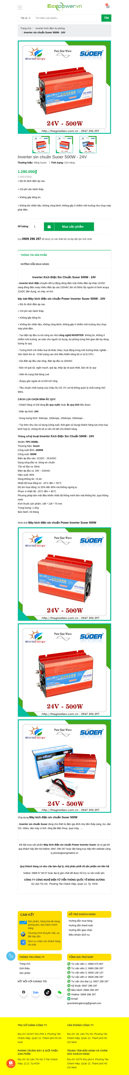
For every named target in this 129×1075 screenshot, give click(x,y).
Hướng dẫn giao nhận (80, 930)
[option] (41, 144)
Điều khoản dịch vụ (79, 934)
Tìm (106, 17)
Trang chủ (24, 963)
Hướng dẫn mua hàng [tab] (35, 264)
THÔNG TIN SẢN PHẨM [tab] (34, 255)
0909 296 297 (31, 239)
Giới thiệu (24, 968)
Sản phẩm (24, 973)
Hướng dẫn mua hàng (80, 920)
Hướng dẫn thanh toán (81, 925)
